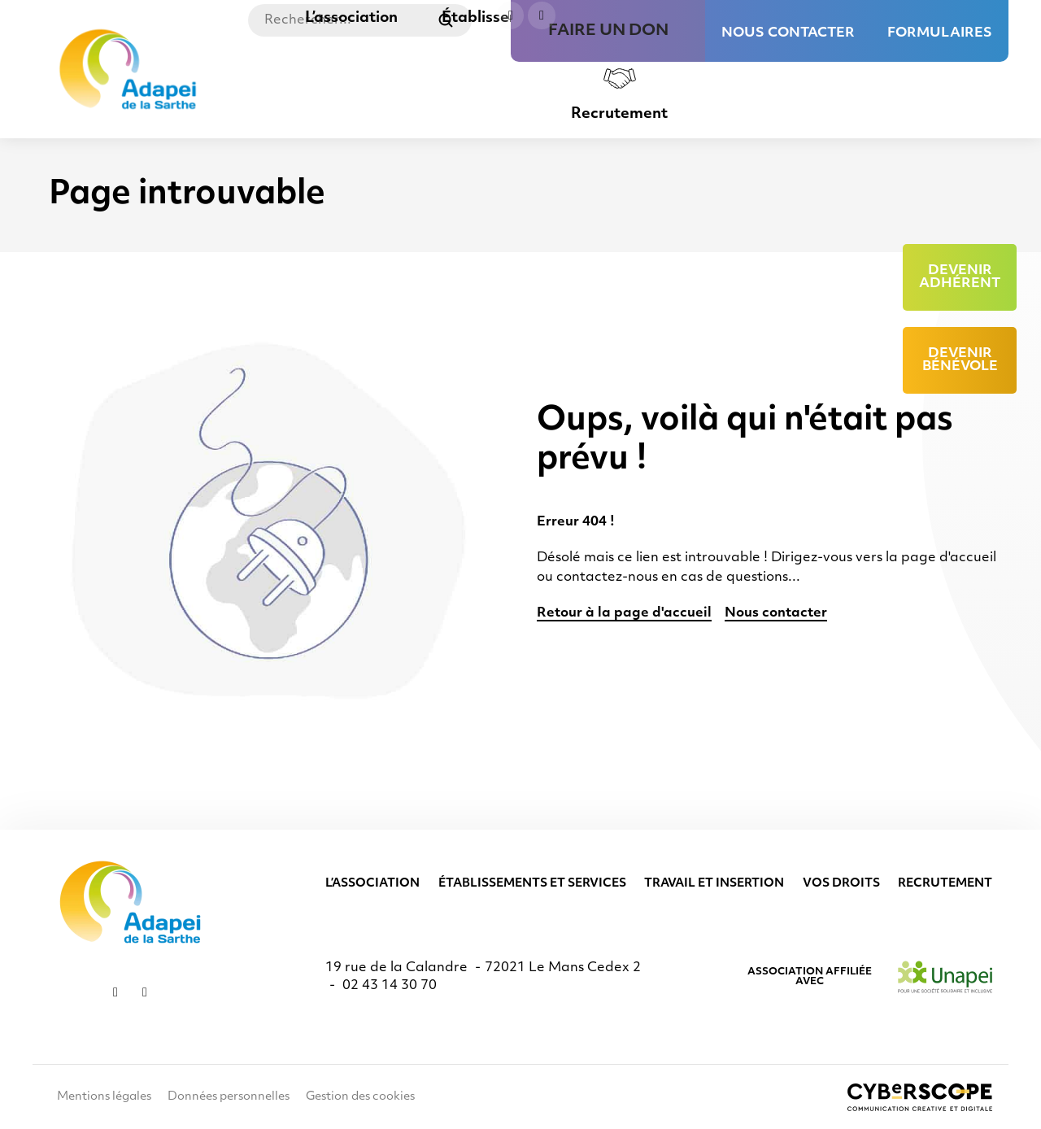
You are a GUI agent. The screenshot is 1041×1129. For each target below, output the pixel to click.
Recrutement (619, 114)
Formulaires (939, 24)
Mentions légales (104, 1097)
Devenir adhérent (959, 277)
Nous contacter (788, 24)
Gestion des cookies (360, 1097)
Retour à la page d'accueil (624, 613)
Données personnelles (229, 1097)
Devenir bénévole (960, 360)
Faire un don (637, 24)
